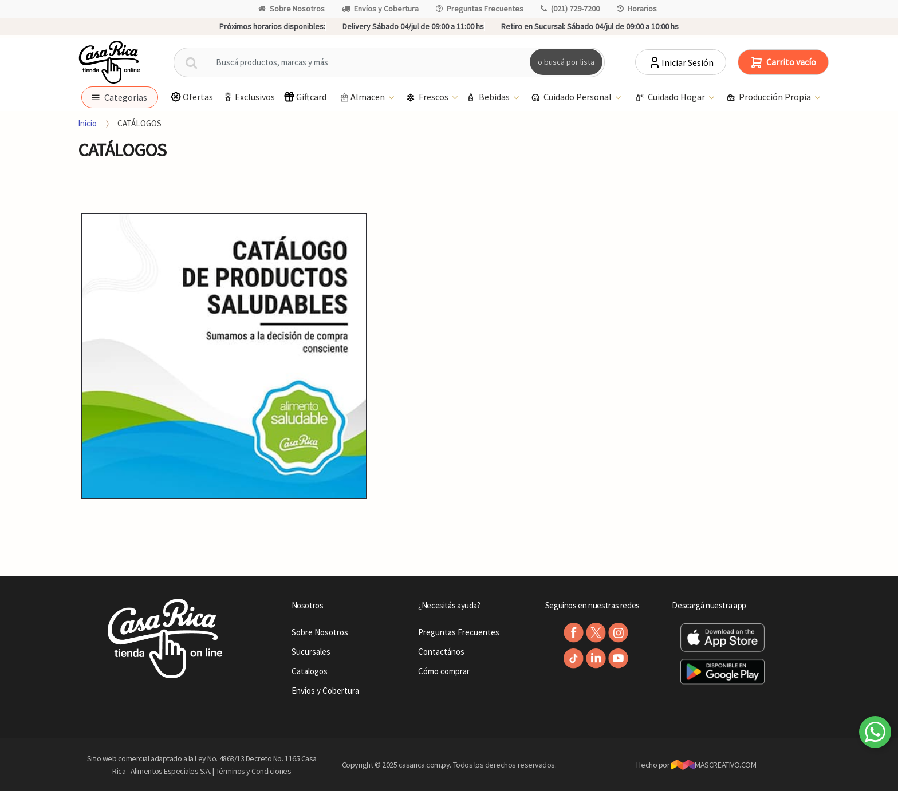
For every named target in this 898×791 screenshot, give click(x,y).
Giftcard (304, 97)
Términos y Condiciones (254, 771)
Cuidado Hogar (671, 97)
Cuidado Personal (572, 97)
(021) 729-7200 (570, 8)
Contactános (441, 651)
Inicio (87, 123)
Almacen (362, 97)
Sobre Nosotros (291, 8)
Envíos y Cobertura (380, 8)
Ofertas (191, 97)
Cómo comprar (444, 671)
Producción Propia (769, 97)
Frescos (428, 97)
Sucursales (311, 651)
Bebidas (488, 97)
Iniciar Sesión (681, 62)
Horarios (637, 8)
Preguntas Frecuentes (479, 8)
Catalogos (310, 671)
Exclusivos (248, 97)
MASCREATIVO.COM (714, 765)
